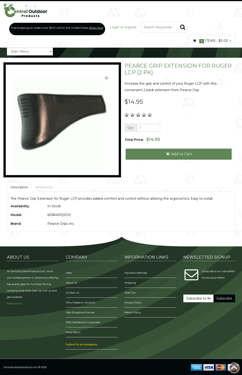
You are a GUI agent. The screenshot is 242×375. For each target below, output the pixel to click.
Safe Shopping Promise (80, 312)
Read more (14, 303)
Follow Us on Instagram (81, 344)
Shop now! (96, 27)
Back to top (234, 368)
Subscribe (224, 298)
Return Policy (132, 312)
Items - (211, 41)
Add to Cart (178, 154)
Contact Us (72, 292)
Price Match (73, 332)
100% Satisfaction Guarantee (83, 322)
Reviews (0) (43, 187)
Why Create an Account (80, 302)
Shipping (130, 282)
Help (69, 272)
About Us (71, 282)
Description (19, 187)
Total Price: (142, 139)
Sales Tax (130, 292)
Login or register (123, 27)
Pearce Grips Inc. (61, 224)
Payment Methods (135, 272)
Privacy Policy (133, 302)
